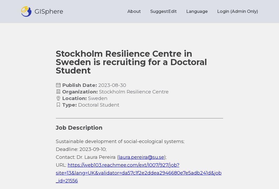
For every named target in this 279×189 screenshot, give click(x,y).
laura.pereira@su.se (141, 157)
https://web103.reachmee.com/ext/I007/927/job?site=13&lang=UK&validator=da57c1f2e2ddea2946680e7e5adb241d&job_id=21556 (139, 173)
